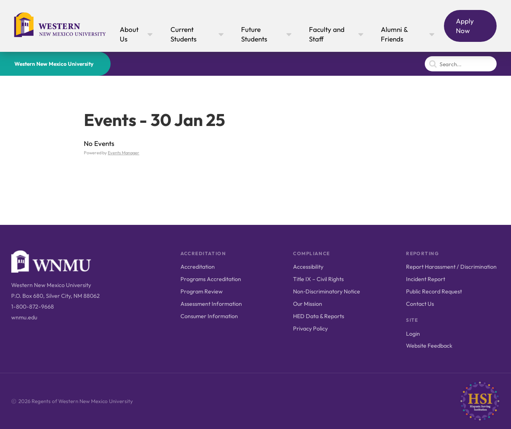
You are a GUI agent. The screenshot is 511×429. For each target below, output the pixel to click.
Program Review (201, 291)
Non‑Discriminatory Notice (326, 291)
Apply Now (465, 26)
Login (413, 333)
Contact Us (420, 303)
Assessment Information (211, 303)
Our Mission (307, 303)
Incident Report (425, 279)
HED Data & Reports (318, 316)
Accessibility (308, 266)
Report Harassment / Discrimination (451, 266)
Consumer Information (209, 316)
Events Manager (123, 152)
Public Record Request (434, 291)
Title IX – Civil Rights (318, 279)
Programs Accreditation (210, 279)
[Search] (461, 63)
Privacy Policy (310, 328)
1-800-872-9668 (32, 306)
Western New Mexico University (53, 63)
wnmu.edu (24, 317)
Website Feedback (429, 345)
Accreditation (197, 266)
